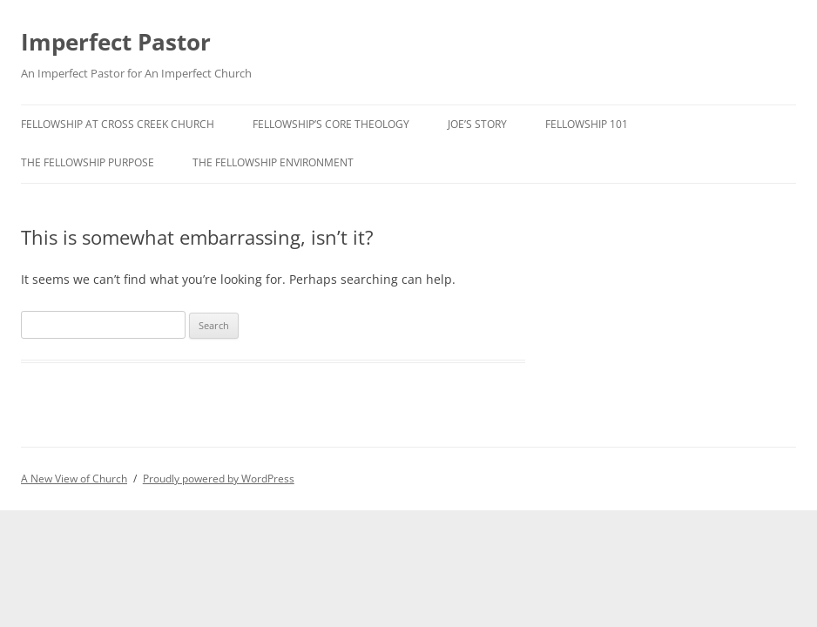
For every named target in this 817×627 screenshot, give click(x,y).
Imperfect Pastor (116, 41)
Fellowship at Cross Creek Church (117, 124)
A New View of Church (74, 478)
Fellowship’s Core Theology (331, 124)
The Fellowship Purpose (87, 162)
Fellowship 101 (586, 124)
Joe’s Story (477, 124)
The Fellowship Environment (273, 162)
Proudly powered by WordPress (218, 478)
